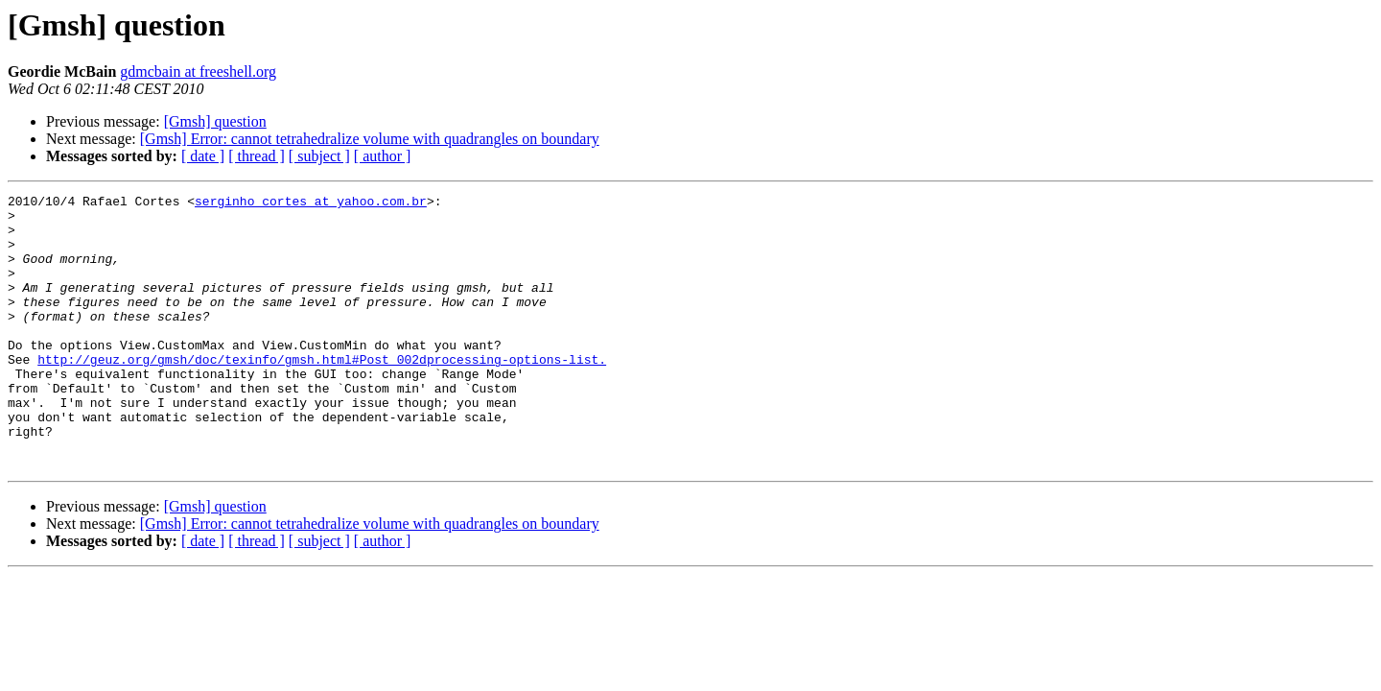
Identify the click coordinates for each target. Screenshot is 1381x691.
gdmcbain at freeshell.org (198, 71)
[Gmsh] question (215, 121)
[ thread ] (256, 156)
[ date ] (202, 156)
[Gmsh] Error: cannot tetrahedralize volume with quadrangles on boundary (369, 139)
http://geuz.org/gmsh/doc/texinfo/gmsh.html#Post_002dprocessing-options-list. (321, 393)
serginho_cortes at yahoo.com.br (311, 203)
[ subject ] (319, 156)
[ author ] (382, 156)
